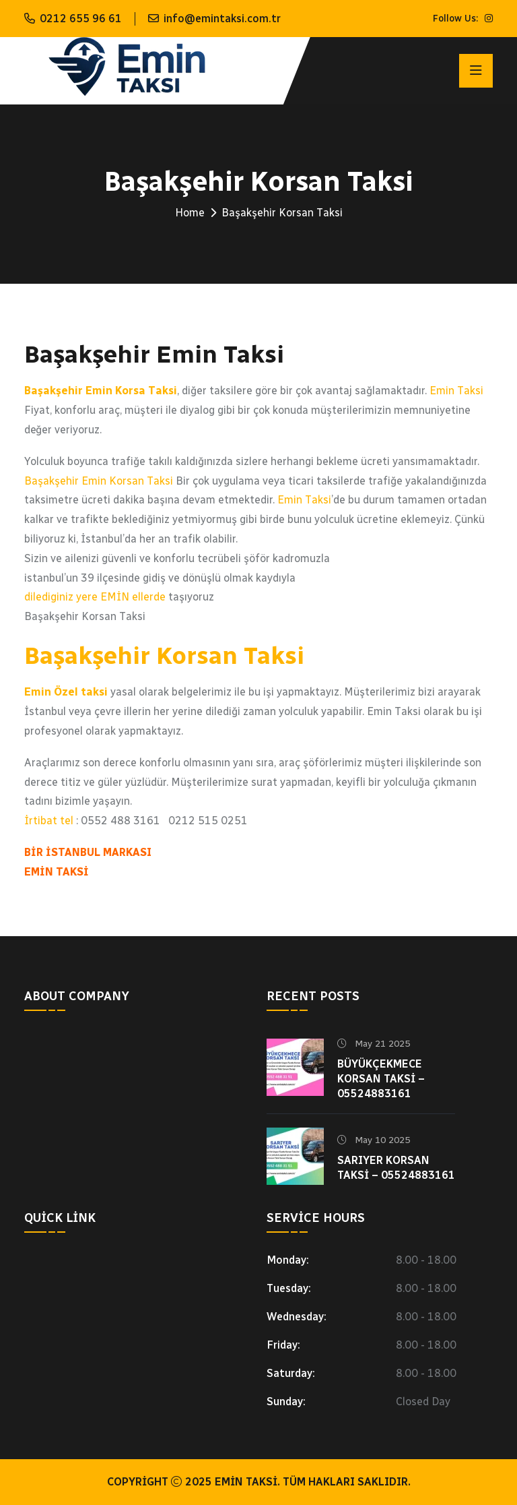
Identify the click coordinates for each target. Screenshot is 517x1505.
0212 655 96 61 (81, 18)
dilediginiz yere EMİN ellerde (95, 596)
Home (190, 212)
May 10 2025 (373, 1140)
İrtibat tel (48, 820)
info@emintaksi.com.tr (222, 18)
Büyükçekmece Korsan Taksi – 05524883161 (381, 1078)
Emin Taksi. (247, 1481)
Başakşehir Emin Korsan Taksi (98, 480)
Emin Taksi (456, 390)
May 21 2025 (373, 1043)
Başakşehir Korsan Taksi (164, 655)
